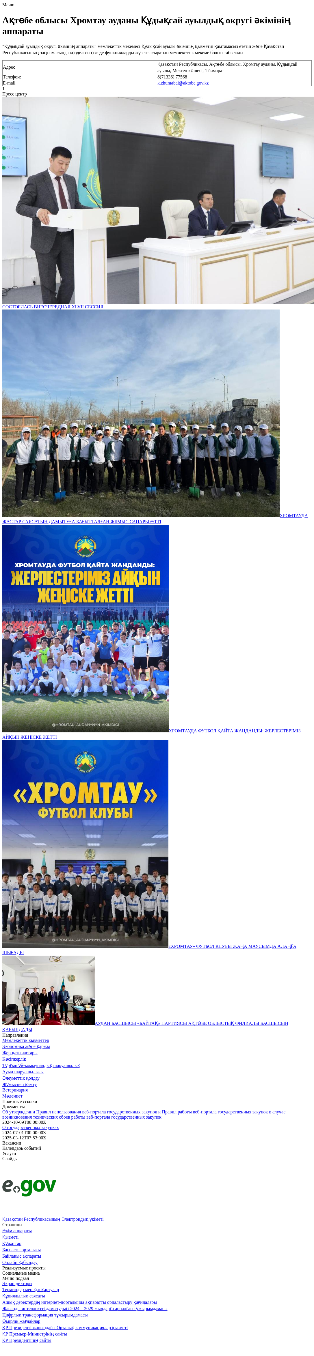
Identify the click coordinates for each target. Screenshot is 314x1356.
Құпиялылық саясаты (23, 1295)
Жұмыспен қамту (19, 1084)
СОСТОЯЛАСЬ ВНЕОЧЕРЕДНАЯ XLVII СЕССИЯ (52, 306)
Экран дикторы (17, 1283)
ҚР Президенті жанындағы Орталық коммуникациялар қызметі (65, 1327)
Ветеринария (15, 1089)
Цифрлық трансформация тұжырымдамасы (45, 1314)
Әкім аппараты (17, 1230)
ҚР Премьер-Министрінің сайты (34, 1333)
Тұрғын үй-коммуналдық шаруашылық (41, 1065)
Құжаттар (11, 1243)
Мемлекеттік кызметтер (25, 1040)
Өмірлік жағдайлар (21, 1321)
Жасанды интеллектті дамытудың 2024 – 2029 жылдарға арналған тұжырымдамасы (85, 1308)
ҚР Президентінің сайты (26, 1340)
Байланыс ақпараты (21, 1256)
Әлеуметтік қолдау (21, 1078)
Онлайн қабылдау (20, 1262)
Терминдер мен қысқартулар (30, 1289)
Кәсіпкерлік (14, 1059)
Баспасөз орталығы (21, 1249)
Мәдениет (12, 1096)
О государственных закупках (30, 1127)
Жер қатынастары (20, 1052)
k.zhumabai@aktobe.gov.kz (183, 82)
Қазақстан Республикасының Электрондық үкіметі (53, 1219)
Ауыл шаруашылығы (23, 1071)
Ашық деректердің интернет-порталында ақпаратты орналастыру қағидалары (79, 1302)
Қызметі (10, 1237)
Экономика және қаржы (26, 1046)
